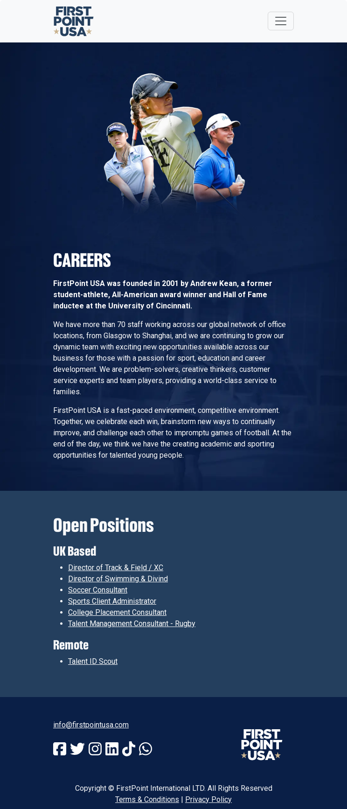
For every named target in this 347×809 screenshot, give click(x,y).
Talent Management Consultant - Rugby (131, 623)
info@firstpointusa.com (91, 724)
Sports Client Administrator (112, 601)
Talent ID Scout (93, 661)
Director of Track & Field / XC (115, 567)
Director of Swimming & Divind (118, 578)
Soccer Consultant (97, 590)
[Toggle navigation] (281, 21)
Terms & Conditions (147, 799)
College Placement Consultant (117, 612)
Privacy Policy (208, 799)
